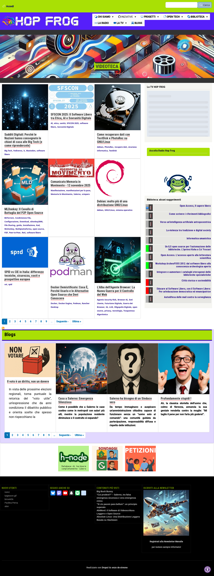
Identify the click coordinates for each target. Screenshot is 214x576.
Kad (38, 225)
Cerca (206, 5)
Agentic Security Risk (106, 299)
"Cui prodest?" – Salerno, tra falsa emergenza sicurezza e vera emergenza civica (116, 498)
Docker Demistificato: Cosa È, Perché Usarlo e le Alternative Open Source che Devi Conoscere (70, 292)
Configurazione (11, 221)
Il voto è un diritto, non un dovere (28, 381)
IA (107, 307)
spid (10, 284)
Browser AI (123, 299)
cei (5, 284)
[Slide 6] (121, 74)
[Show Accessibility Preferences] (207, 569)
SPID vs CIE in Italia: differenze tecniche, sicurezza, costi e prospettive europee (24, 275)
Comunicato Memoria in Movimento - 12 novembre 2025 (70, 183)
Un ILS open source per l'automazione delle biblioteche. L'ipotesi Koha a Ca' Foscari (188, 248)
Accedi (10, 6)
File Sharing (9, 225)
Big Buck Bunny (105, 491)
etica (56, 123)
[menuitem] (104, 17)
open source (38, 229)
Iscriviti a (3, 328)
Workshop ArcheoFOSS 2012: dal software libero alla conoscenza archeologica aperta (183, 265)
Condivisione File (23, 218)
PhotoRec (109, 147)
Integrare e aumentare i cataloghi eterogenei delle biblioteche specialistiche (184, 273)
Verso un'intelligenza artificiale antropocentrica (185, 222)
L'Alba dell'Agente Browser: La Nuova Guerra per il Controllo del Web (116, 290)
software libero (34, 232)
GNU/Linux (110, 210)
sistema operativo (124, 210)
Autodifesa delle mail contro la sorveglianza (187, 297)
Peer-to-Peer (15, 232)
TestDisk (113, 150)
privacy (107, 310)
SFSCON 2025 (73, 123)
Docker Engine (65, 303)
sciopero (86, 194)
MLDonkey (9, 229)
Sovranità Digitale (65, 127)
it (24, 150)
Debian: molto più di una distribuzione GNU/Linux (112, 203)
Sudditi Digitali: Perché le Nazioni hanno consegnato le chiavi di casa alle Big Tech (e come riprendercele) (23, 140)
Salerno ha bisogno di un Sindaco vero (131, 400)
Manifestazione (58, 190)
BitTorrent (9, 218)
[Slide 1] (93, 74)
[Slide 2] (98, 74)
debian (100, 147)
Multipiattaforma (23, 229)
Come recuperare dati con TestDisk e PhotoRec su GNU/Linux (113, 138)
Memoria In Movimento (61, 194)
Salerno (77, 194)
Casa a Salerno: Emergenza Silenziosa (75, 400)
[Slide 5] (115, 74)
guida (19, 225)
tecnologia (117, 310)
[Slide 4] (109, 74)
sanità (63, 123)
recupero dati (121, 147)
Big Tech (8, 150)
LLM (111, 307)
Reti (23, 232)
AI (52, 123)
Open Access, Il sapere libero (195, 205)
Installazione (29, 225)
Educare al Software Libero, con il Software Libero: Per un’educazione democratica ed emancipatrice (184, 290)
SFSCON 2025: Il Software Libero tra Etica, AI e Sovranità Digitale (71, 116)
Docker (54, 303)
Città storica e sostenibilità (196, 280)
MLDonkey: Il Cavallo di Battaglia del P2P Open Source (23, 211)
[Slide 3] (104, 74)
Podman (77, 303)
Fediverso (17, 150)
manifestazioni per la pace (78, 190)
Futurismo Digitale (113, 303)
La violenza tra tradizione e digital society (188, 230)
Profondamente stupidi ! (176, 398)
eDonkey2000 (36, 221)
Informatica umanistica (199, 238)
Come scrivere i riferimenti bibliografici (190, 213)
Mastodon (30, 150)
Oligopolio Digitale (122, 307)
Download (24, 221)
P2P (6, 232)
